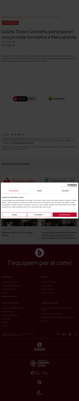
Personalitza (39, 214)
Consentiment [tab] (13, 191)
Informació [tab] (65, 191)
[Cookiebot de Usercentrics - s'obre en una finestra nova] (69, 185)
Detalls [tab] (39, 191)
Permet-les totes (64, 214)
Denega (14, 214)
